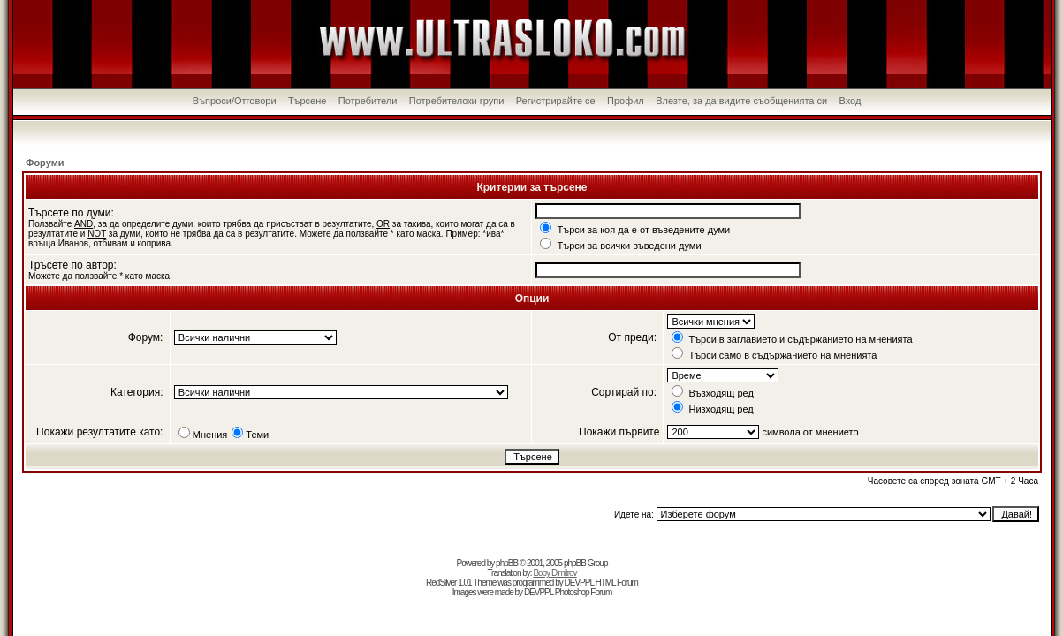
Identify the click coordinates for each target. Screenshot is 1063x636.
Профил (625, 100)
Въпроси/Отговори (235, 100)
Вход (850, 100)
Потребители (368, 100)
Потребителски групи (457, 100)
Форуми (45, 162)
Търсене (307, 100)
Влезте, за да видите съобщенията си (741, 100)
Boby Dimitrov (554, 573)
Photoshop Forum (583, 592)
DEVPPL (579, 582)
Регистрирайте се (556, 100)
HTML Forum (616, 582)
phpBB (507, 563)
